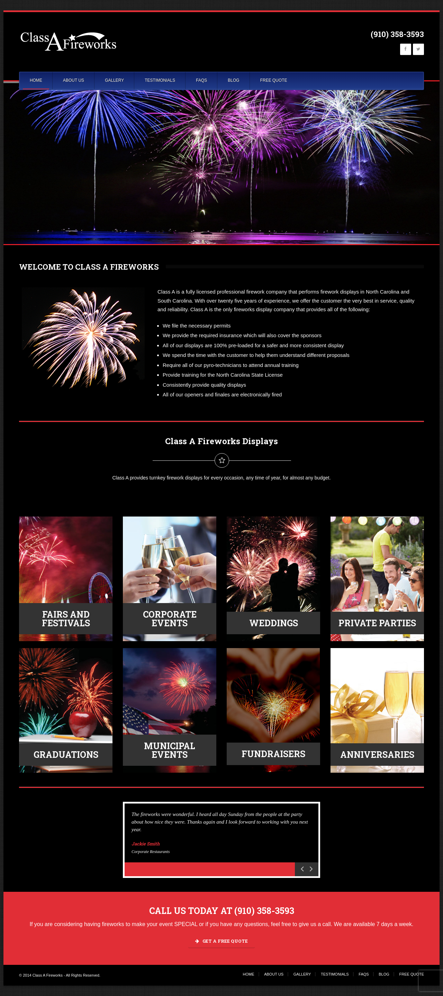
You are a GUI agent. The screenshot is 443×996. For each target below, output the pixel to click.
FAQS (201, 80)
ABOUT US (73, 80)
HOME (36, 80)
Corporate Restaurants (151, 851)
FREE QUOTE (273, 80)
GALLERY (114, 80)
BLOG (233, 80)
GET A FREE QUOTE (221, 941)
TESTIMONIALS (160, 80)
